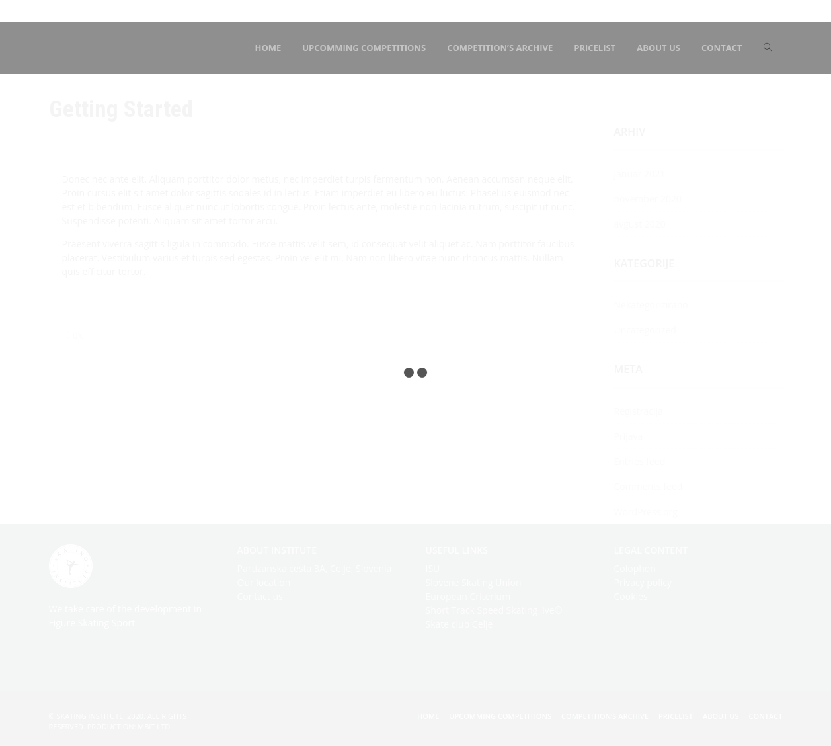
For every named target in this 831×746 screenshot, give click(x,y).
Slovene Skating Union (474, 582)
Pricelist (675, 716)
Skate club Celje (459, 624)
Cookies (631, 596)
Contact (766, 716)
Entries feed (640, 461)
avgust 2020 (640, 224)
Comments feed (648, 486)
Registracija (638, 411)
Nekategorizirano (651, 304)
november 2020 (648, 198)
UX (78, 336)
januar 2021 (640, 173)
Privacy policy (643, 582)
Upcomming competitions (500, 716)
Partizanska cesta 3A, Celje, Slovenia (314, 568)
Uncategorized (645, 329)
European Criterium (468, 596)
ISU (433, 568)
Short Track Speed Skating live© (494, 610)
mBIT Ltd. (155, 726)
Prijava (628, 436)
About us (721, 716)
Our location (264, 582)
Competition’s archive (605, 716)
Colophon (635, 568)
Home (428, 716)
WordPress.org (646, 511)
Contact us (260, 596)
